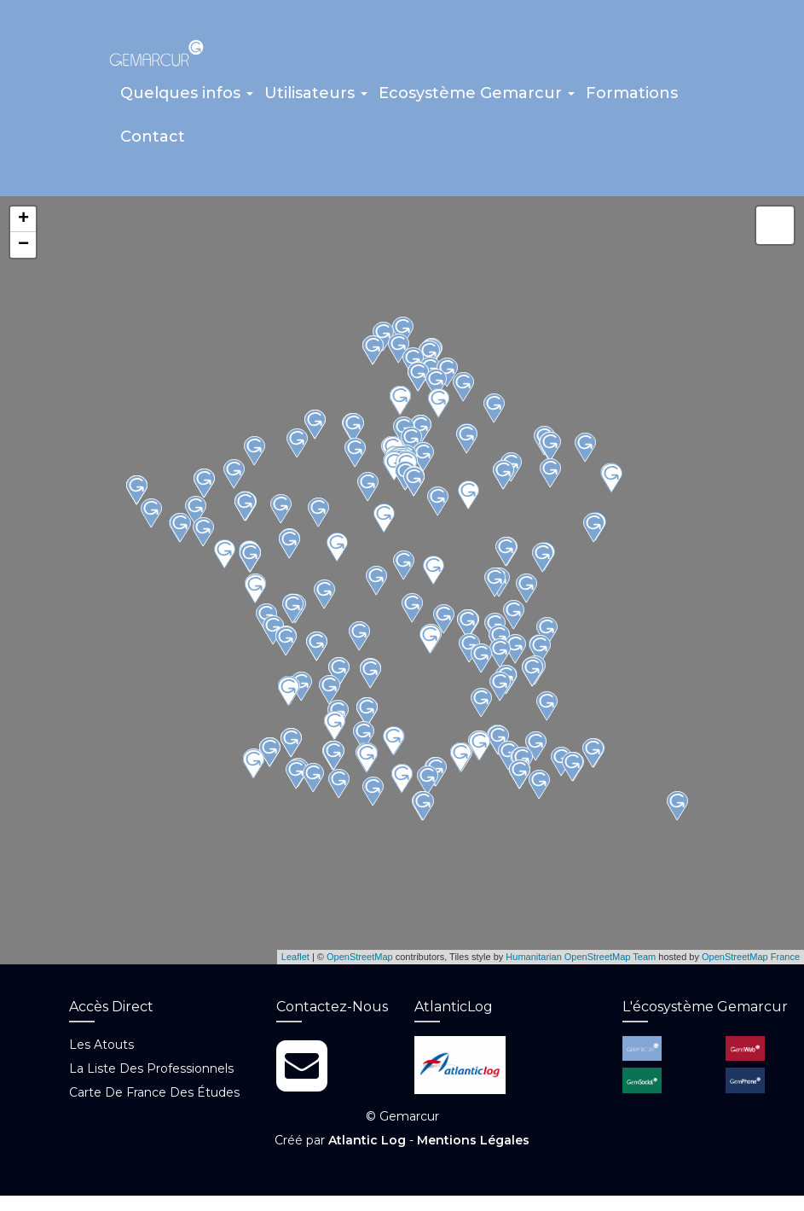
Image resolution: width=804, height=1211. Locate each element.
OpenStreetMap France (751, 963)
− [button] (23, 251)
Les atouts (101, 1050)
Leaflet (295, 963)
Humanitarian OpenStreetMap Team (581, 963)
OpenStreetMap (360, 963)
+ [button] (23, 225)
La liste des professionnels (151, 1074)
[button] (186, 101)
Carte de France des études (154, 1098)
